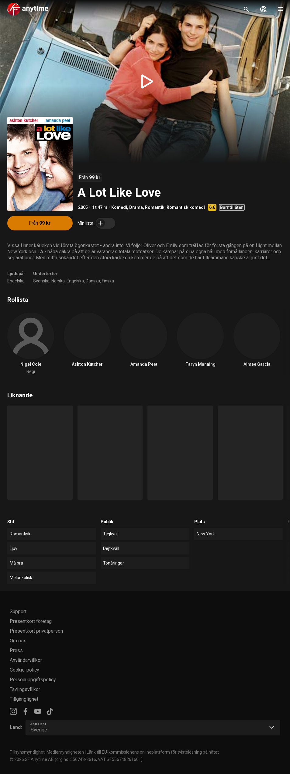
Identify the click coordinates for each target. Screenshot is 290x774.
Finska (108, 280)
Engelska (16, 280)
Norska (58, 280)
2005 (83, 207)
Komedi (119, 207)
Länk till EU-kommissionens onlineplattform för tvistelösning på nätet (153, 752)
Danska (93, 280)
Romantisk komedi (186, 207)
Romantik (154, 207)
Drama (136, 207)
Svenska (41, 280)
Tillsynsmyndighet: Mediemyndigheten (47, 752)
